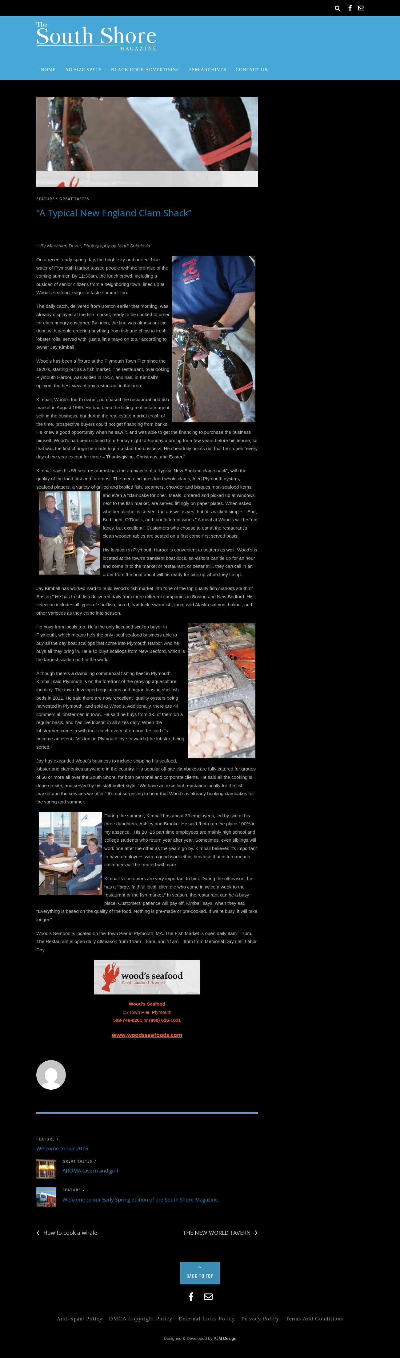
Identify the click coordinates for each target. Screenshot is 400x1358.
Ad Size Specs (83, 69)
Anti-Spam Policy (79, 1319)
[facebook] (350, 7)
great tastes (74, 198)
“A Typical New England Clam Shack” (113, 212)
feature (45, 198)
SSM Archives (207, 69)
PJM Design (225, 1338)
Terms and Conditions (314, 1319)
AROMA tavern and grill (90, 1170)
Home (48, 69)
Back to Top (200, 1275)
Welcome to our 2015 (62, 1148)
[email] (361, 7)
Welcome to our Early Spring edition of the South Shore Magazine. (140, 1199)
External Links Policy (207, 1319)
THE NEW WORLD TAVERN (220, 1233)
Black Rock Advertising (145, 69)
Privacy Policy (260, 1319)
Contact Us (251, 69)
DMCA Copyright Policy (141, 1319)
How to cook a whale (66, 1233)
